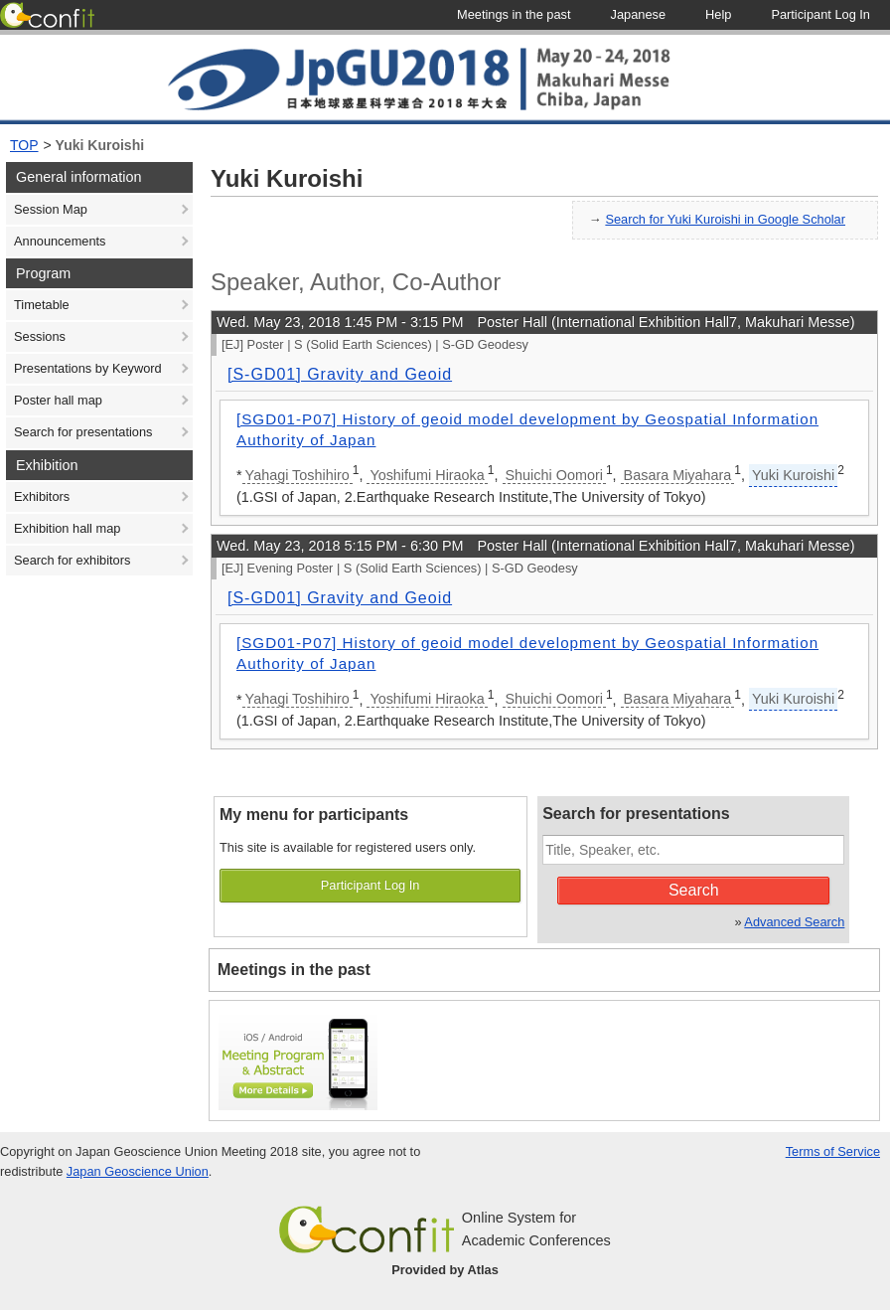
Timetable (42, 304)
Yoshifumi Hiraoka (427, 475)
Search (693, 890)
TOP (24, 145)
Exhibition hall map (67, 528)
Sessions (40, 336)
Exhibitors (42, 496)
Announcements (59, 241)
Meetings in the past (294, 969)
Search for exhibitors (72, 560)
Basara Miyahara (678, 475)
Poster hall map (58, 400)
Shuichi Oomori (554, 475)
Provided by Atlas (445, 1269)
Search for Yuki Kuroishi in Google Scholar (725, 219)
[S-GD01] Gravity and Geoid (339, 374)
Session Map (50, 209)
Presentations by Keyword (88, 368)
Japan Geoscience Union (138, 1171)
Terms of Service (833, 1151)
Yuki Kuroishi (100, 145)
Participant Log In (370, 885)
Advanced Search (794, 921)
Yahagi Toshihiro (297, 475)
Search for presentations (83, 431)
